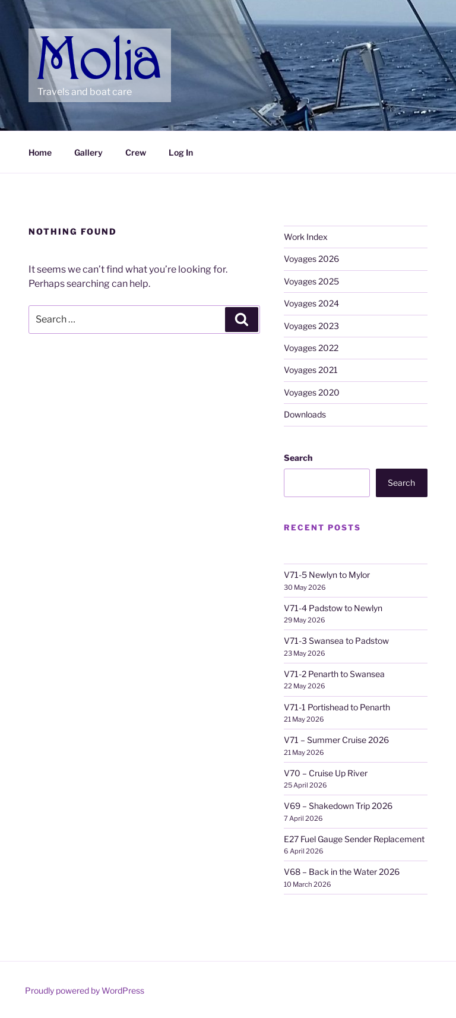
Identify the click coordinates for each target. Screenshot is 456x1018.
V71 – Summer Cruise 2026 (336, 740)
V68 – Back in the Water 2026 (342, 872)
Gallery (88, 152)
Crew (135, 152)
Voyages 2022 (311, 348)
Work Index (306, 237)
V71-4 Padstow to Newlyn (333, 608)
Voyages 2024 (311, 303)
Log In (181, 152)
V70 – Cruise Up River (326, 773)
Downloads (305, 414)
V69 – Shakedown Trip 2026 (338, 806)
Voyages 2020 (312, 392)
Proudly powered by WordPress (84, 990)
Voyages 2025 (311, 281)
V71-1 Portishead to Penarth (337, 707)
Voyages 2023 (311, 326)
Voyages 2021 (311, 370)
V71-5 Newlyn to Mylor (327, 575)
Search (298, 458)
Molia (60, 42)
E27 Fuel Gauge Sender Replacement (354, 839)
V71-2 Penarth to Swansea (334, 674)
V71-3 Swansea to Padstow (336, 641)
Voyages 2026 (311, 259)
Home (40, 152)
